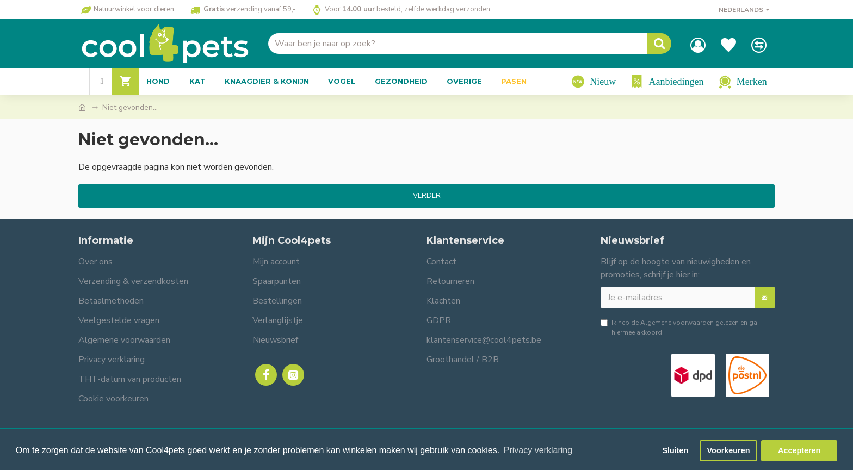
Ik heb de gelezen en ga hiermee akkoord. (679, 327)
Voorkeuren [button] (728, 450)
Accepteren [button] (799, 450)
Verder (427, 196)
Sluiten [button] (675, 450)
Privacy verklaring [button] (538, 450)
